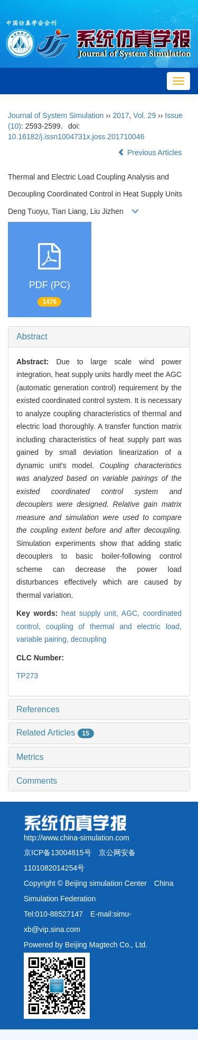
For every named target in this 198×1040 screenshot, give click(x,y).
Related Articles (55, 732)
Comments (36, 780)
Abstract (32, 336)
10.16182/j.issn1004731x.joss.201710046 (76, 136)
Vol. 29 (144, 115)
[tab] (99, 337)
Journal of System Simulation (55, 115)
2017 (120, 115)
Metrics (30, 756)
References (38, 709)
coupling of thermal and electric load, (114, 626)
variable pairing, (43, 639)
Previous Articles (151, 152)
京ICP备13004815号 (57, 852)
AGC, (132, 613)
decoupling (89, 639)
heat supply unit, (91, 613)
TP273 (27, 675)
